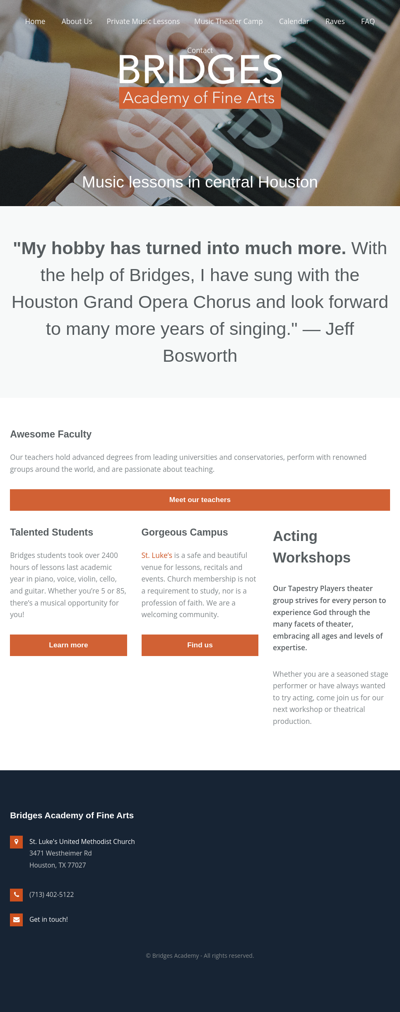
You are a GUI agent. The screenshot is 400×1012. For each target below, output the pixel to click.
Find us (200, 645)
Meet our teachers (200, 499)
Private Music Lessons (143, 21)
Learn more (68, 645)
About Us (77, 21)
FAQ (368, 21)
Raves (335, 21)
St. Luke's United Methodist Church (82, 841)
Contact (200, 50)
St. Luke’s (157, 555)
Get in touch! (48, 919)
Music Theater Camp (228, 21)
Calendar (294, 21)
